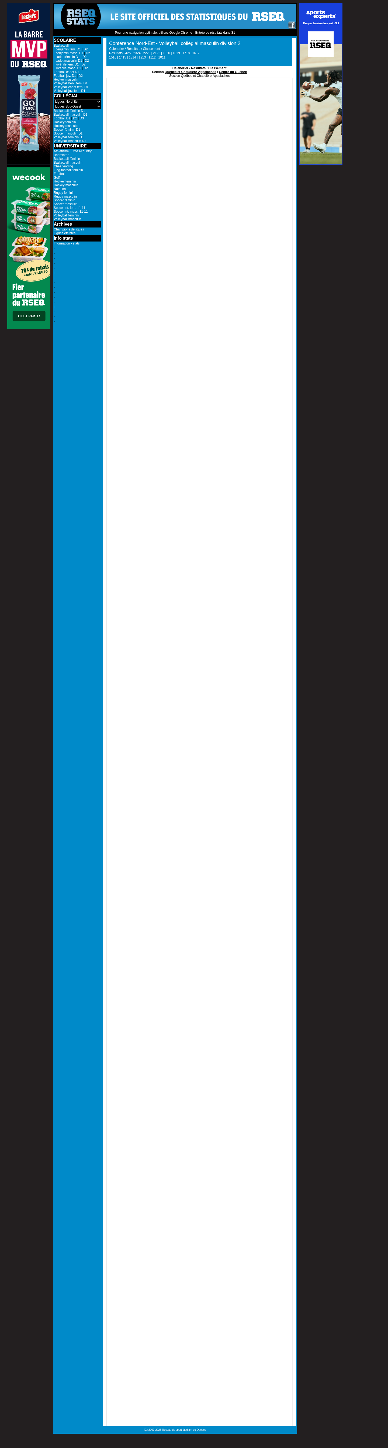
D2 (86, 49)
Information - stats (67, 243)
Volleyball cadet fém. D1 (71, 87)
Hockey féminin (65, 122)
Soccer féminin (64, 200)
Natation (60, 189)
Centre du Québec (233, 72)
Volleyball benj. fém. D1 (71, 83)
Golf (57, 178)
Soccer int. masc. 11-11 (71, 211)
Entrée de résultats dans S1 (215, 33)
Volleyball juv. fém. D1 (69, 91)
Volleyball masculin (67, 219)
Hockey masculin (66, 79)
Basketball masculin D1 (71, 114)
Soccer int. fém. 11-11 (69, 208)
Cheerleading (63, 166)
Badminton (61, 155)
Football (59, 174)
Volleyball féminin (66, 215)
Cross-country (81, 151)
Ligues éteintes (65, 233)
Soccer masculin (66, 204)
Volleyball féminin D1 (69, 137)
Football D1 (62, 118)
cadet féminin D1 (67, 57)
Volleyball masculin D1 (70, 141)
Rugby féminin (64, 193)
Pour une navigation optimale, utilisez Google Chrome (153, 33)
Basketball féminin (67, 159)
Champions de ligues (69, 229)
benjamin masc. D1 (68, 53)
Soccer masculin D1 (68, 133)
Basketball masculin (68, 162)
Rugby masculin (65, 196)
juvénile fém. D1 (66, 64)
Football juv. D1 (65, 76)
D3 (82, 118)
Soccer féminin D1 (67, 130)
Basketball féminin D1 (69, 111)
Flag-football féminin (68, 170)
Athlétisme (61, 151)
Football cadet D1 (66, 72)
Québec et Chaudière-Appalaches (190, 72)
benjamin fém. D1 (67, 49)
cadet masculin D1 (68, 61)
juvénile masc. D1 (67, 68)
